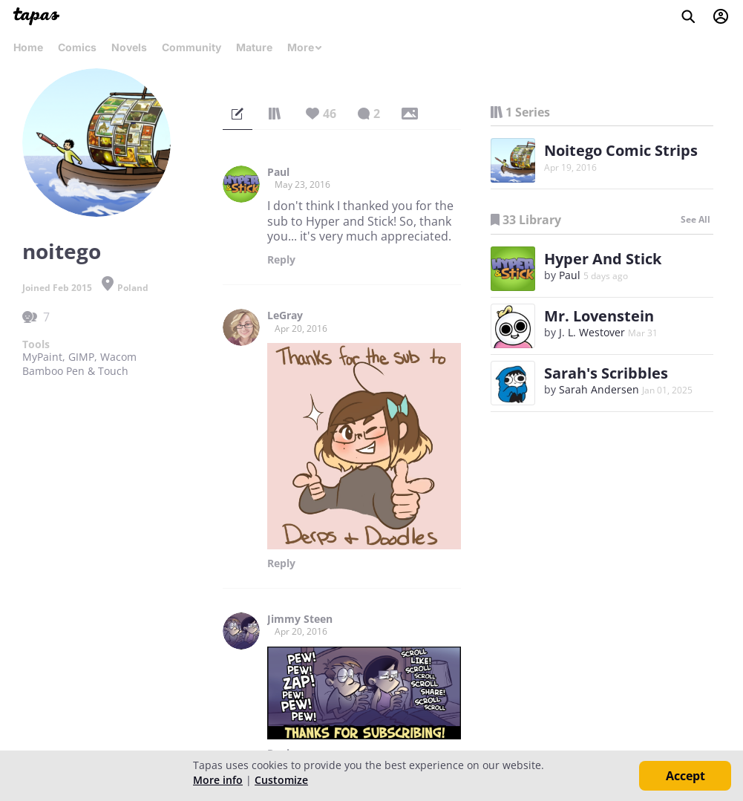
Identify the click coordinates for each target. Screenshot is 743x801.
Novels (129, 47)
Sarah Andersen (599, 389)
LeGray (285, 315)
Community (191, 47)
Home (28, 47)
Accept (685, 776)
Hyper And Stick (602, 259)
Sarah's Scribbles (606, 373)
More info (218, 780)
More (305, 47)
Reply (281, 260)
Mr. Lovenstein (599, 316)
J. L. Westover (592, 332)
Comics (77, 47)
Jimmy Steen (300, 619)
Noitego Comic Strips (621, 150)
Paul (278, 172)
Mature (254, 47)
